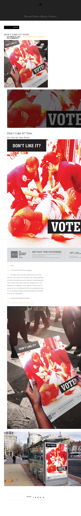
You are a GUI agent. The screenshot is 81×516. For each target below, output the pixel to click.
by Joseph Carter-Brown (34, 37)
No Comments (13, 38)
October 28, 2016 (13, 37)
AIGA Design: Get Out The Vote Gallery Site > (21, 303)
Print (15, 27)
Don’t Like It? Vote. (17, 34)
